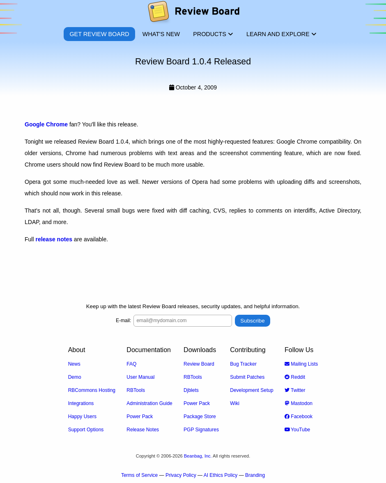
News (74, 364)
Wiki (234, 403)
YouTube (297, 430)
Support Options (86, 430)
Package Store (200, 416)
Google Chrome (46, 124)
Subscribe (252, 321)
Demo (74, 377)
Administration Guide (149, 403)
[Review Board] (193, 13)
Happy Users (82, 416)
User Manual (140, 377)
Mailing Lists (301, 364)
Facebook (298, 416)
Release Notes (142, 430)
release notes (53, 239)
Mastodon (298, 403)
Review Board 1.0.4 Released (193, 61)
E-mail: (123, 320)
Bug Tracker (243, 364)
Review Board (199, 364)
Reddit (295, 377)
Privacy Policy (180, 475)
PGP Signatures (201, 430)
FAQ (131, 364)
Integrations (81, 403)
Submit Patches (247, 377)
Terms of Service (139, 475)
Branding (255, 475)
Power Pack (139, 416)
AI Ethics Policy (221, 475)
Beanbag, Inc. (198, 455)
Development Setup (251, 390)
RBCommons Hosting (91, 390)
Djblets (191, 390)
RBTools (135, 390)
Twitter (295, 390)
